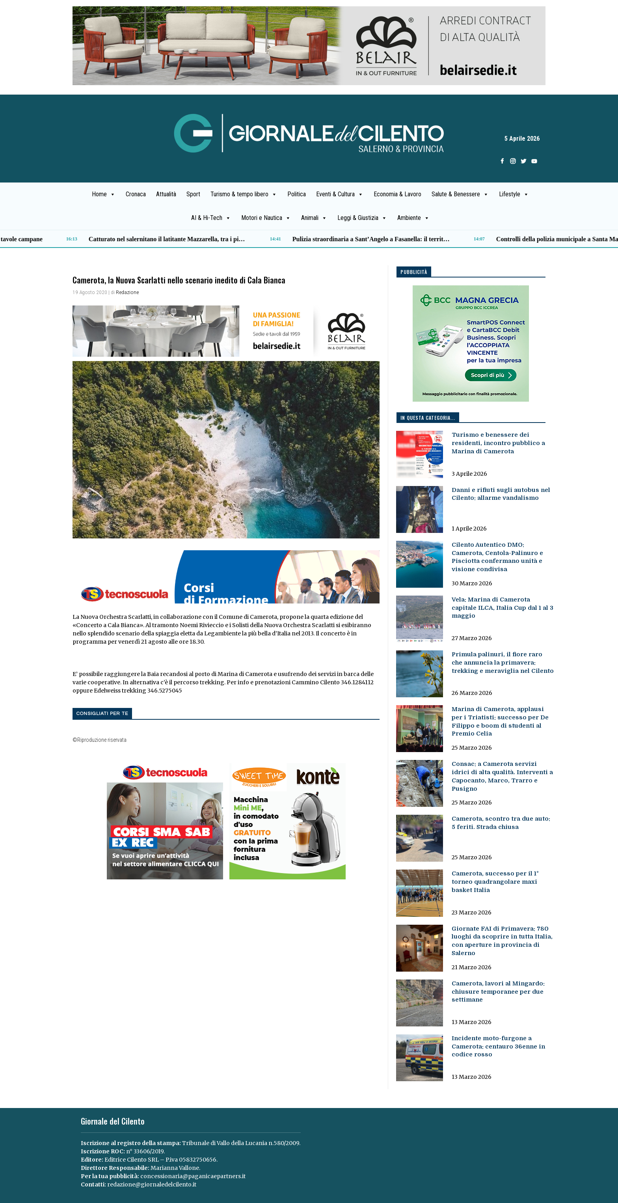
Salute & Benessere (460, 194)
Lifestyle (514, 194)
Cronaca (136, 194)
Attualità (166, 194)
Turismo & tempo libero (243, 194)
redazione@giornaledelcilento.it (151, 1184)
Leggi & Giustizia (362, 218)
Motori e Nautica (266, 218)
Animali (314, 218)
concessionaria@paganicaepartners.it (193, 1176)
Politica (296, 194)
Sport (193, 194)
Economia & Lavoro (397, 194)
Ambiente (413, 218)
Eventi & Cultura (339, 194)
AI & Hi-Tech (211, 218)
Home (103, 194)
